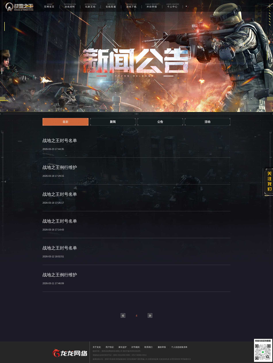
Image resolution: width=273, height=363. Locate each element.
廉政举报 (162, 347)
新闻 (113, 121)
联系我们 (148, 347)
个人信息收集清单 (179, 347)
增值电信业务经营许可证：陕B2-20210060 (109, 355)
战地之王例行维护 (60, 167)
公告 (160, 121)
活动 (207, 121)
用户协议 (110, 347)
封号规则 (135, 347)
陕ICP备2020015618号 (132, 351)
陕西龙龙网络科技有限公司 (112, 351)
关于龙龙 (97, 347)
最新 (65, 121)
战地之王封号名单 (60, 140)
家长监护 (123, 347)
